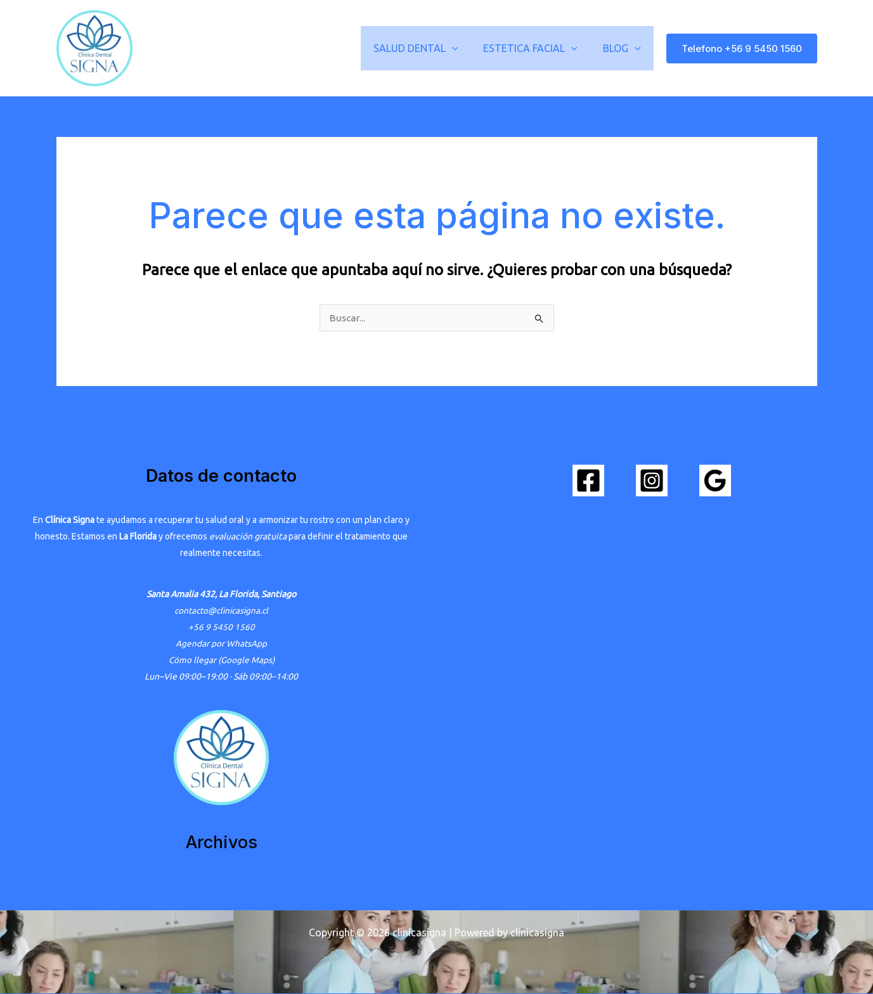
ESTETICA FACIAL (538, 48)
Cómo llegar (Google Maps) (221, 660)
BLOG (624, 48)
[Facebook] (588, 481)
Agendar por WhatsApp (222, 644)
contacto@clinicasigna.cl (221, 611)
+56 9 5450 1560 (221, 628)
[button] (464, 48)
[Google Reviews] (715, 481)
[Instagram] (652, 481)
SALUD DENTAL (428, 48)
